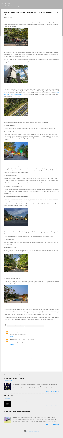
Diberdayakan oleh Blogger (31, 431)
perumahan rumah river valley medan (34, 325)
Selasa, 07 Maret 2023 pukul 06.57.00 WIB (25, 339)
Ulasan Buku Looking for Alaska (14, 378)
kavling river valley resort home (15, 325)
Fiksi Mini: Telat (9, 396)
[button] (58, 13)
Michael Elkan (34, 434)
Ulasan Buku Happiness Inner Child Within (17, 411)
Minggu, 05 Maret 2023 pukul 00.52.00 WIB (24, 332)
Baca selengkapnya (52, 391)
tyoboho (12, 332)
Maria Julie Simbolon (13, 4)
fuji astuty (13, 339)
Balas (12, 336)
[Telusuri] (61, 4)
